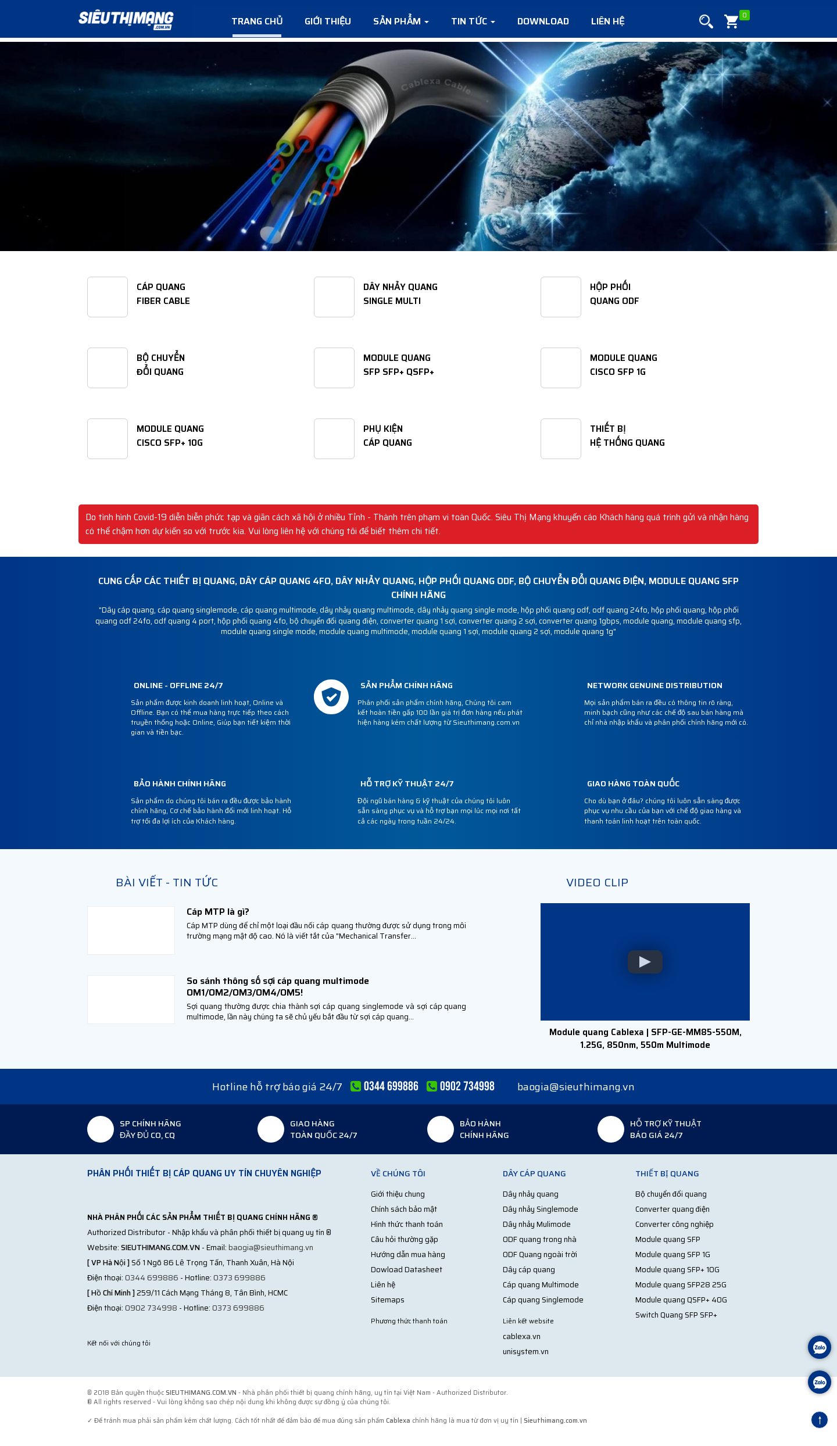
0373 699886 (239, 1278)
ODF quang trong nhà (540, 1239)
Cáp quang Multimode (541, 1285)
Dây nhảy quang (531, 1194)
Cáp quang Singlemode (543, 1300)
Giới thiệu (328, 21)
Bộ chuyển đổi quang (671, 1194)
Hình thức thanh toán (407, 1224)
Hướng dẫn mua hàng (408, 1254)
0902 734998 (151, 1308)
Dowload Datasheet (406, 1270)
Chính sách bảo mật (404, 1209)
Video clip (597, 882)
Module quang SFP (667, 1239)
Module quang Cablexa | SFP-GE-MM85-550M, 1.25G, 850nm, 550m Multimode (645, 1038)
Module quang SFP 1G (672, 1254)
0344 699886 (151, 1278)
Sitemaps (388, 1300)
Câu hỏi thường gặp (404, 1239)
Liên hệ (608, 21)
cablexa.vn (522, 1336)
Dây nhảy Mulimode (537, 1224)
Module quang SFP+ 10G (677, 1270)
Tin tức (473, 21)
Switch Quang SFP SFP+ (676, 1315)
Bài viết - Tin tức (167, 882)
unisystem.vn (526, 1351)
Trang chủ (256, 21)
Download (543, 21)
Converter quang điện (672, 1209)
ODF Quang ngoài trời (540, 1254)
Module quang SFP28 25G (681, 1285)
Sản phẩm (401, 21)
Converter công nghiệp (674, 1224)
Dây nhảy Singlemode (540, 1209)
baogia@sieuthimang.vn (576, 1087)
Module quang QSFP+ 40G (681, 1300)
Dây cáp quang (529, 1270)
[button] (706, 22)
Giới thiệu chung (398, 1194)
